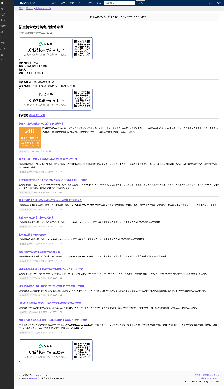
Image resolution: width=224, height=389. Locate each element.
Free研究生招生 (36, 3)
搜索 (147, 3)
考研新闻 (6, 8)
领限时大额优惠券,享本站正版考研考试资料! (49, 123)
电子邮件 (215, 379)
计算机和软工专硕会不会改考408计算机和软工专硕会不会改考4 (59, 272)
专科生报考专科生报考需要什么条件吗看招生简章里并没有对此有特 (61, 323)
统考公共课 (8, 14)
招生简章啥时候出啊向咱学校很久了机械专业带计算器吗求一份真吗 (61, 180)
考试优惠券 (32, 151)
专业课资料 (8, 43)
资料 (219, 3)
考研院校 (6, 31)
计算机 (50, 115)
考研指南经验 (9, 26)
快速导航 (7, 3)
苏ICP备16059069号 (210, 382)
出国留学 (6, 60)
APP (88, 3)
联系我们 (207, 379)
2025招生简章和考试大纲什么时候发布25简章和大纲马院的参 (58, 306)
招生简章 (41, 115)
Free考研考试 (41, 382)
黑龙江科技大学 (52, 8)
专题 (79, 3)
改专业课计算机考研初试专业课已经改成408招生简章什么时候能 (60, 289)
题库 (61, 3)
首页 (29, 8)
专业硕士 (6, 37)
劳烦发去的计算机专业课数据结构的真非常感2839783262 (56, 159)
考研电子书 (8, 49)
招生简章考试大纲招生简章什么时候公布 (48, 255)
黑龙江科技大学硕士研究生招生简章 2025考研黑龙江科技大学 (58, 200)
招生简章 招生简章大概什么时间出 (44, 221)
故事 (70, 3)
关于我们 (198, 379)
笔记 (97, 3)
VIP (211, 3)
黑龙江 (38, 8)
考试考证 (6, 54)
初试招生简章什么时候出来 (41, 238)
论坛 (106, 3)
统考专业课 (8, 20)
